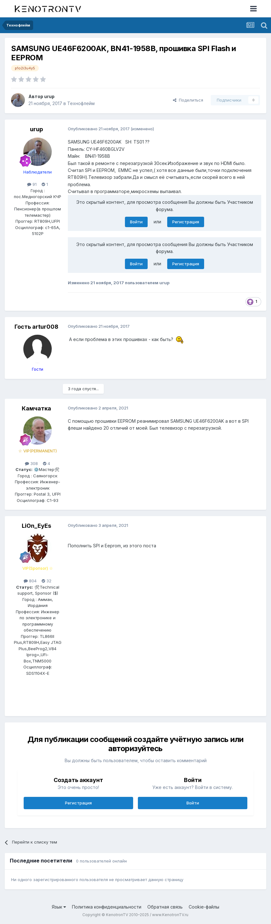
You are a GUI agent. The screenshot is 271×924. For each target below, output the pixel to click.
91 (32, 184)
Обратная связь (165, 906)
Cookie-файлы (204, 906)
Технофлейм (81, 103)
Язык (59, 906)
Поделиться (188, 100)
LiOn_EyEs (36, 525)
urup (49, 96)
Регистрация (185, 221)
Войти (136, 221)
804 (30, 580)
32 (46, 580)
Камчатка (36, 408)
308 (31, 463)
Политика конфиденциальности (106, 906)
